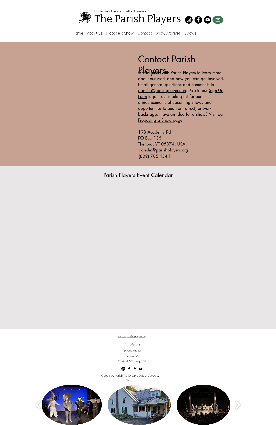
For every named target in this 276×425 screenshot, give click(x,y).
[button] (72, 405)
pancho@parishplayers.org (163, 90)
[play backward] (38, 405)
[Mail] (218, 20)
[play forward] (237, 405)
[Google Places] (135, 369)
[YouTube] (207, 20)
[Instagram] (189, 20)
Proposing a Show (155, 120)
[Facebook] (198, 20)
